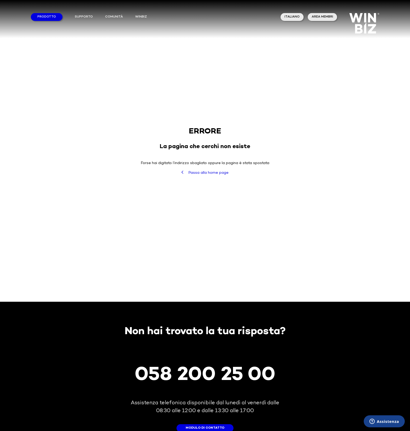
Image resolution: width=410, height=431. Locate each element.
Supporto (84, 17)
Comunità (114, 17)
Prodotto (46, 17)
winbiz (141, 17)
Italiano (292, 17)
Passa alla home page (205, 173)
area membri (322, 17)
